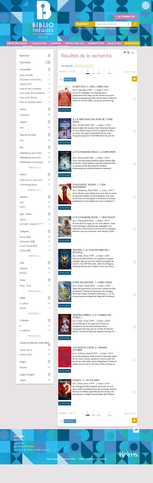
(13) (35, 190)
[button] (35, 75)
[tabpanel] (76, 247)
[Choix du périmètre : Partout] (85, 24)
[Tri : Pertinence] (70, 79)
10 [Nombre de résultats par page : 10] (125, 72)
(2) (35, 314)
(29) (35, 291)
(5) (35, 167)
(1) (35, 256)
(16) (35, 336)
